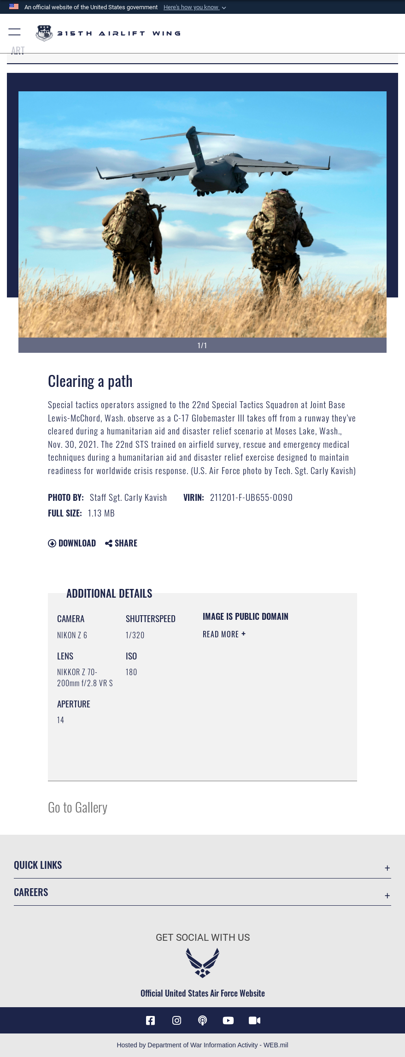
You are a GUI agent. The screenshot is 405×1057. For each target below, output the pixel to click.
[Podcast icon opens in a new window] (203, 1020)
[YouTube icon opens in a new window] (228, 1020)
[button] (196, 7)
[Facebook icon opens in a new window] (151, 1020)
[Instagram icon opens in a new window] (176, 1020)
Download (72, 543)
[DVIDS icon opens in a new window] (254, 1020)
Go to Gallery (77, 806)
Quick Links (38, 864)
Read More (222, 634)
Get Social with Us (203, 937)
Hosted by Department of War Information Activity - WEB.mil (202, 1045)
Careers (31, 892)
